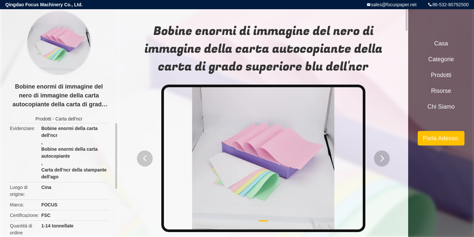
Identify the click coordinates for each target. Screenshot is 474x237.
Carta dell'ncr (68, 118)
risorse (441, 91)
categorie (441, 59)
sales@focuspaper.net (394, 4)
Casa (441, 43)
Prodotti (43, 118)
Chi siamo (441, 106)
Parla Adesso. (441, 138)
